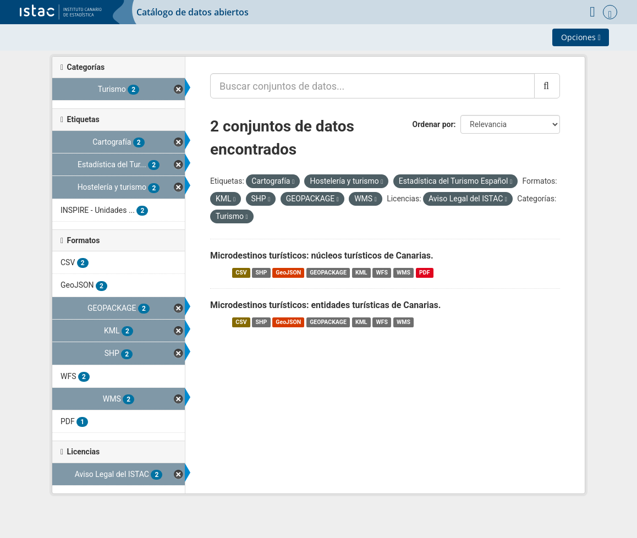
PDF (424, 272)
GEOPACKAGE (328, 272)
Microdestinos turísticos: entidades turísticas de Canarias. (325, 305)
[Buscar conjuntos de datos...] (372, 85)
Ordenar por (433, 124)
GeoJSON (288, 272)
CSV (240, 272)
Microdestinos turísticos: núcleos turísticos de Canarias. (321, 255)
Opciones (581, 37)
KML (361, 272)
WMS (403, 272)
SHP (261, 272)
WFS (382, 272)
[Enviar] (547, 85)
